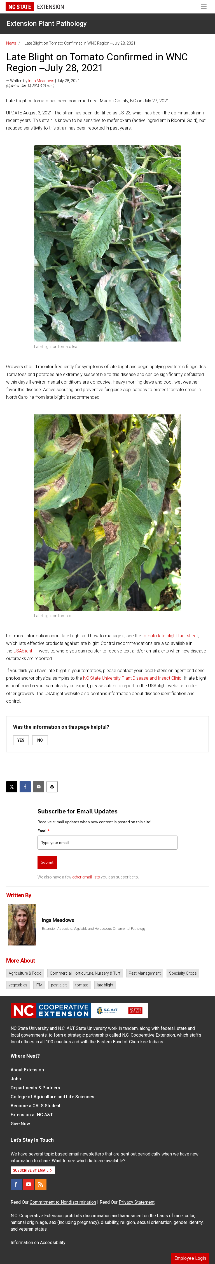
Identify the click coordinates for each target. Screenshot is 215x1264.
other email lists (86, 877)
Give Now (20, 1123)
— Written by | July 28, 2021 (43, 81)
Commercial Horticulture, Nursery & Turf (85, 973)
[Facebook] (16, 1184)
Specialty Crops (183, 973)
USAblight (22, 651)
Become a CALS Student (35, 1105)
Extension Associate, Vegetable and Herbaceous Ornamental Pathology (94, 929)
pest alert (59, 985)
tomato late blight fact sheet (170, 635)
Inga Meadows (41, 81)
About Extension (27, 1069)
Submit (47, 862)
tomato (81, 985)
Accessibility (53, 1242)
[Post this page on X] (11, 786)
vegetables (18, 985)
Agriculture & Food (25, 973)
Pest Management (145, 973)
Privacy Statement (137, 1202)
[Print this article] (52, 786)
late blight (105, 985)
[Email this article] (38, 786)
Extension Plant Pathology (47, 23)
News (11, 43)
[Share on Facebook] (25, 786)
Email (44, 830)
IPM (39, 985)
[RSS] (40, 1184)
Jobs (16, 1078)
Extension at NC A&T (32, 1114)
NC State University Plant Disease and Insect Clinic (132, 678)
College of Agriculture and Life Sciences (52, 1096)
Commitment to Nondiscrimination (63, 1202)
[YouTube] (28, 1184)
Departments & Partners (35, 1087)
